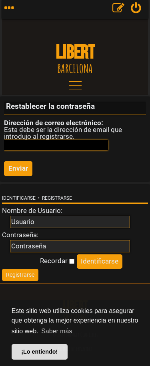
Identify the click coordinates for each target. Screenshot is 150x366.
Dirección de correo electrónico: (53, 123)
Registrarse (57, 198)
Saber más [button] (56, 331)
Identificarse (19, 198)
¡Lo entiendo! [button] (39, 351)
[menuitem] (136, 9)
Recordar (57, 261)
